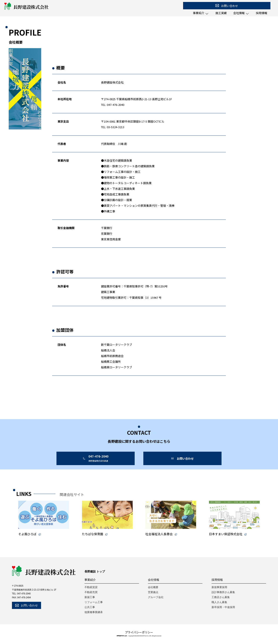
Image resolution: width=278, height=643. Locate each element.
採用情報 (261, 13)
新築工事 (89, 597)
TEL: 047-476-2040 (112, 105)
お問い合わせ (226, 6)
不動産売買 (91, 592)
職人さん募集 (219, 602)
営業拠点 (153, 592)
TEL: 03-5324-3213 (112, 127)
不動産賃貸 (91, 587)
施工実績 (221, 13)
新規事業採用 (219, 587)
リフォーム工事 (93, 602)
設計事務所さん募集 (223, 592)
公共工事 (89, 607)
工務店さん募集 (221, 597)
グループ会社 (156, 597)
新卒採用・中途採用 (223, 607)
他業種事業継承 (93, 612)
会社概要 (153, 587)
